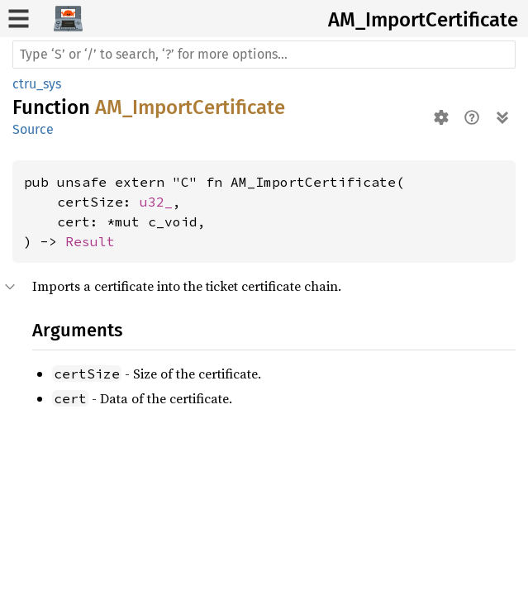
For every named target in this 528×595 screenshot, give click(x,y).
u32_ (156, 201)
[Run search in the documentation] (264, 54)
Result (90, 241)
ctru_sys (36, 84)
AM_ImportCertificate (423, 19)
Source (33, 129)
